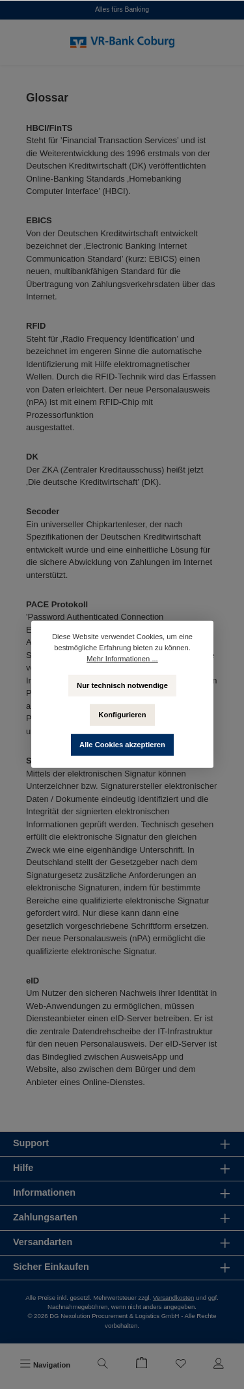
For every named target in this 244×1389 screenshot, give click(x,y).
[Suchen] (102, 1365)
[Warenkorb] (142, 1365)
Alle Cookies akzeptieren (122, 745)
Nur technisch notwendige (122, 685)
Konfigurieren (122, 715)
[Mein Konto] (218, 1365)
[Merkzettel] (181, 1365)
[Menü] (45, 1365)
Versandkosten (173, 1297)
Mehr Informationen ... (122, 659)
